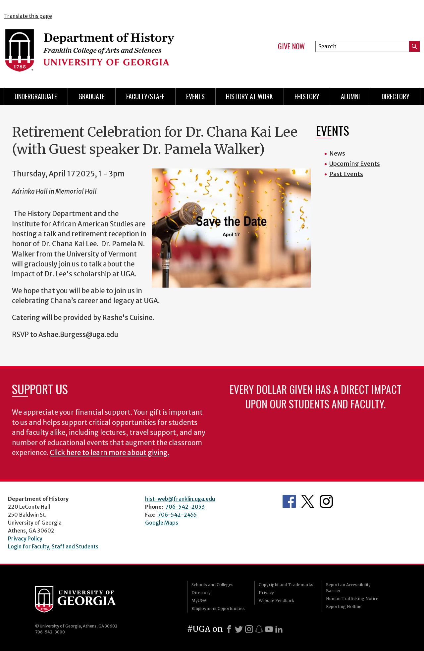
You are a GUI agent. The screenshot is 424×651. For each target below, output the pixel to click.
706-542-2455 (177, 514)
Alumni (350, 96)
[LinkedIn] (279, 629)
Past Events (346, 174)
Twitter (307, 501)
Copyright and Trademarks (286, 584)
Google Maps (161, 522)
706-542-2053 (185, 506)
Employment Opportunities (218, 608)
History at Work (249, 96)
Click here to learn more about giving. (109, 452)
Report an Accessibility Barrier (348, 587)
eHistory (306, 96)
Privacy (266, 592)
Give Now (291, 46)
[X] (239, 629)
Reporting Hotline (343, 606)
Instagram (326, 501)
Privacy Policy (25, 538)
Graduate (92, 96)
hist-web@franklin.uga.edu (180, 498)
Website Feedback (276, 600)
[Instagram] (249, 629)
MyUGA (198, 600)
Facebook (289, 501)
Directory (395, 96)
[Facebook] (229, 629)
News (337, 153)
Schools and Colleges (212, 584)
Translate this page (28, 16)
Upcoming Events (354, 163)
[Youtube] (269, 629)
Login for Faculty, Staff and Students (53, 546)
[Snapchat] (259, 629)
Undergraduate (36, 96)
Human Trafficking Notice (352, 598)
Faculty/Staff (145, 96)
